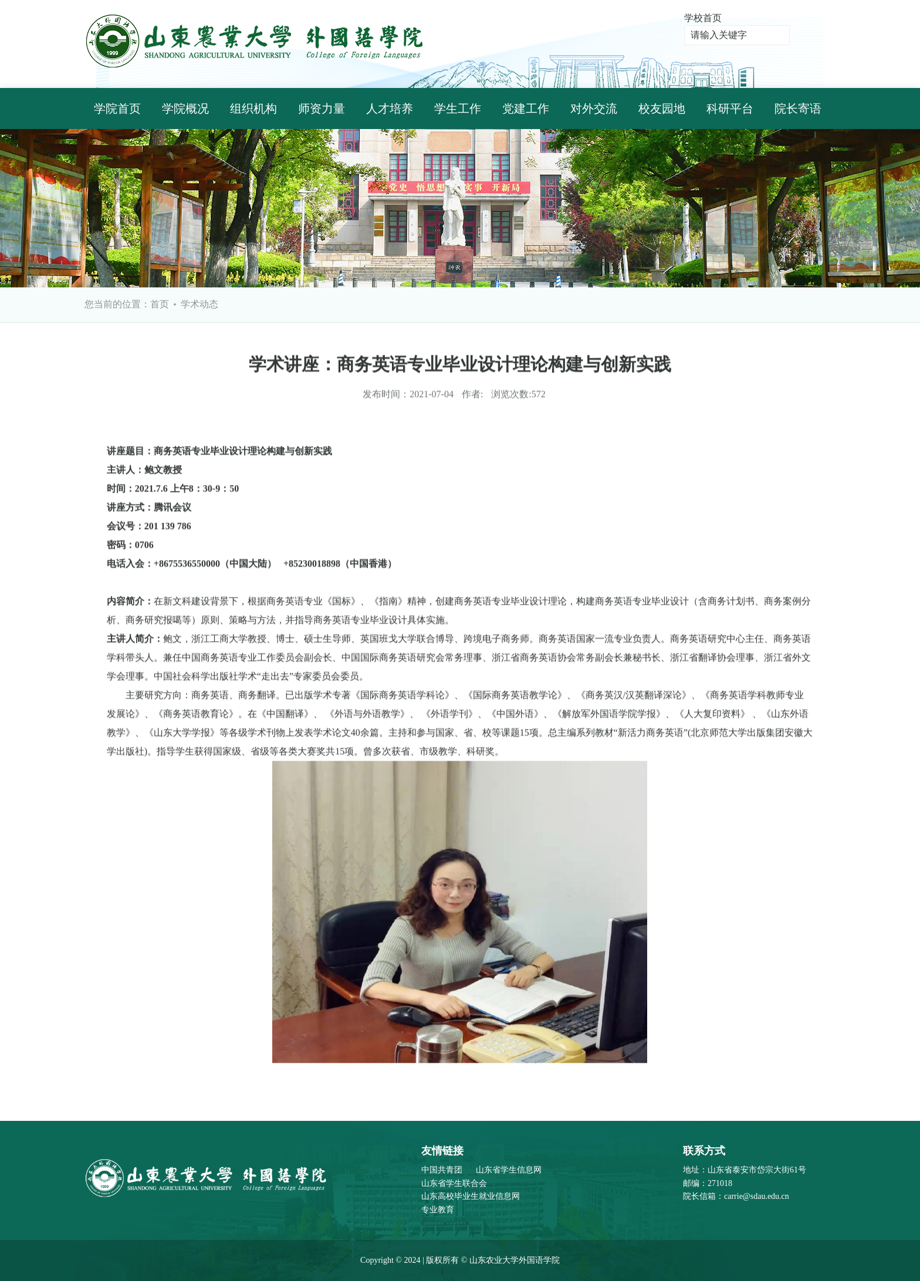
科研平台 (729, 108)
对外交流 (593, 108)
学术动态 (199, 304)
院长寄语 (797, 108)
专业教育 (437, 1209)
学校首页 (703, 18)
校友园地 (661, 108)
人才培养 (389, 108)
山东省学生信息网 (509, 1169)
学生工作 (457, 108)
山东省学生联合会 (454, 1183)
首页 (159, 304)
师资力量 (321, 108)
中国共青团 (441, 1169)
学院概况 (185, 108)
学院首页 (117, 108)
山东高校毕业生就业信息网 (470, 1196)
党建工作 (525, 108)
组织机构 (253, 108)
